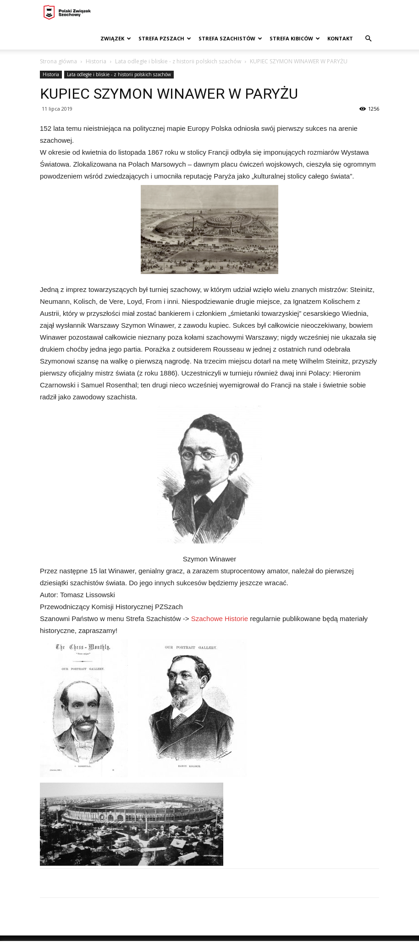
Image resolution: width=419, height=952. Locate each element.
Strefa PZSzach (164, 38)
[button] (368, 38)
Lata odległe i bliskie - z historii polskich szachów (178, 61)
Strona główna (58, 61)
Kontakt (340, 38)
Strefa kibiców (295, 38)
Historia (96, 61)
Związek (115, 38)
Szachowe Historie (219, 618)
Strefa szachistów (230, 38)
